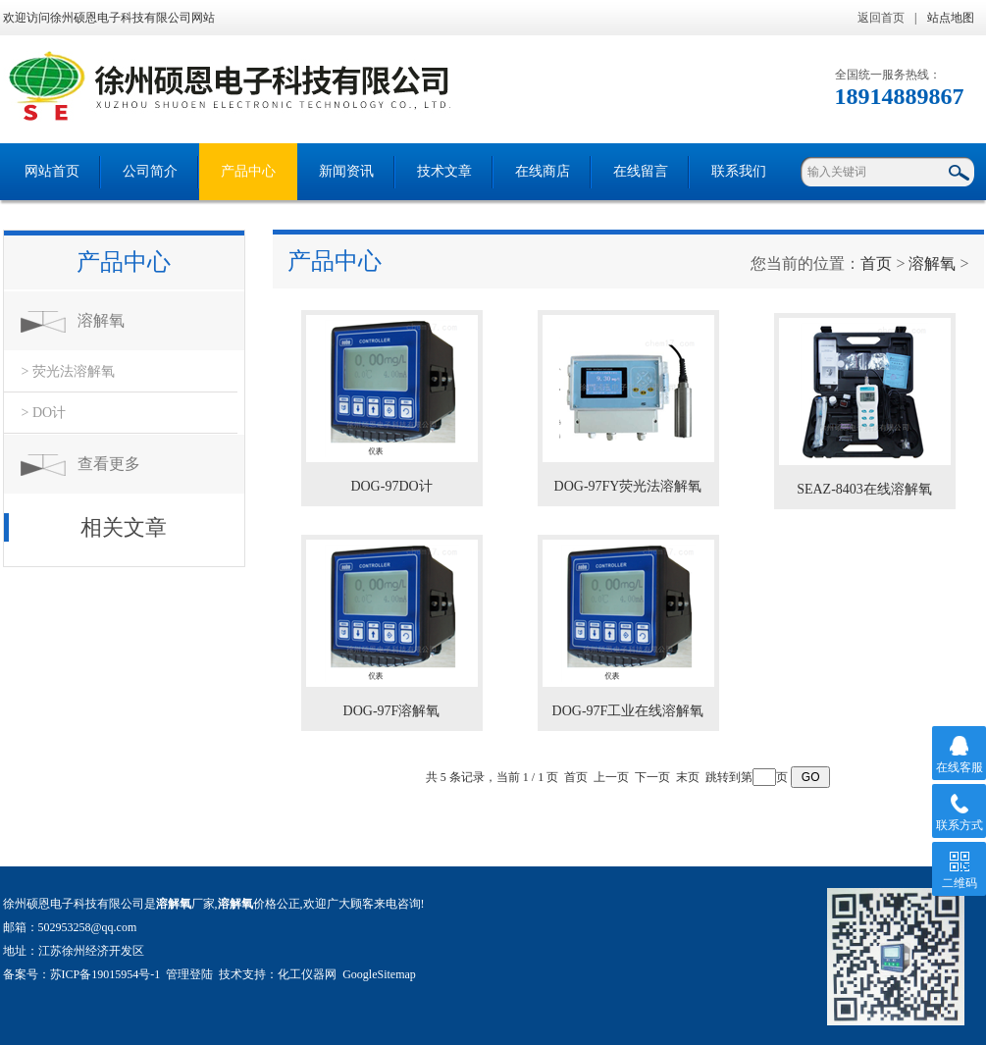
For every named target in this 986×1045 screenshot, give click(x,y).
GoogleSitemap (379, 974)
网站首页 (52, 171)
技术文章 (444, 171)
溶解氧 (101, 320)
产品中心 (248, 171)
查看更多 (109, 463)
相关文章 (123, 527)
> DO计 (44, 412)
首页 (876, 263)
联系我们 (738, 171)
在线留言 (640, 171)
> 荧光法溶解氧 (68, 371)
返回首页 (881, 18)
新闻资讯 (346, 171)
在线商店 (542, 171)
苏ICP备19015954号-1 (105, 974)
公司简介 (150, 171)
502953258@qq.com (87, 927)
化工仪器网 (307, 974)
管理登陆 (189, 974)
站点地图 (950, 18)
